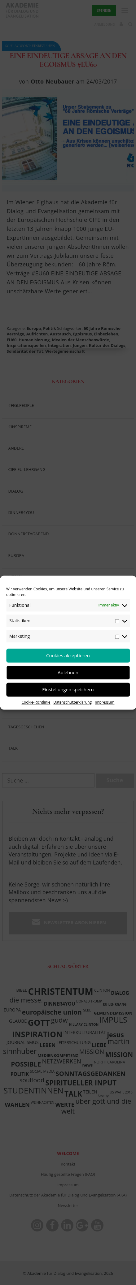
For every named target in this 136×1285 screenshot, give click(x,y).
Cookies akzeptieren (68, 655)
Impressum (104, 702)
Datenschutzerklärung (72, 702)
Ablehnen (68, 672)
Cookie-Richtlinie (36, 702)
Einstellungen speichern (68, 689)
